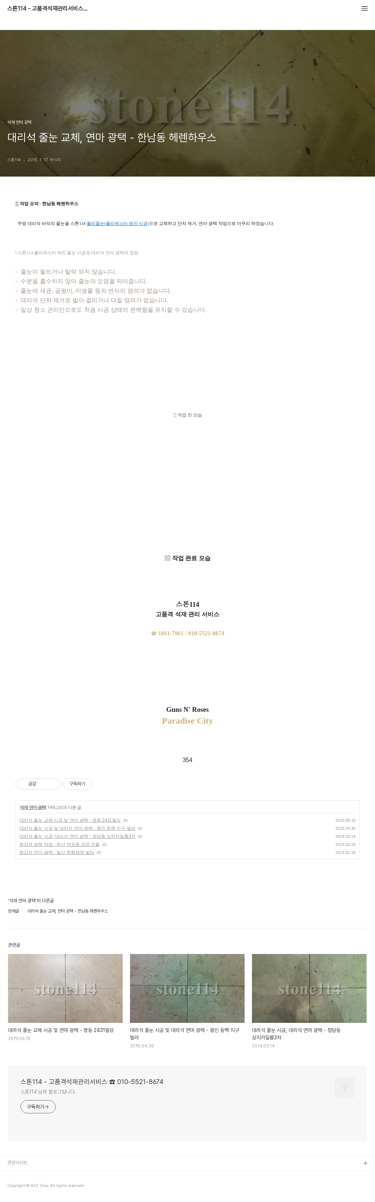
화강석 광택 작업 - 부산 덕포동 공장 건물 (59, 844)
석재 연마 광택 (33, 807)
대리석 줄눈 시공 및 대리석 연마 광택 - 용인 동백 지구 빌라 (77, 828)
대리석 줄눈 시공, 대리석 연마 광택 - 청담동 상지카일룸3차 (77, 836)
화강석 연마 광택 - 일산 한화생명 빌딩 (56, 852)
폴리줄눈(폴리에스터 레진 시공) (118, 223)
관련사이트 (17, 1162)
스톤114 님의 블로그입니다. (48, 1092)
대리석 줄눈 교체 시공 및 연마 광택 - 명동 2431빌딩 (70, 820)
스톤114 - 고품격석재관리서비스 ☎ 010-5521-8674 (47, 8)
